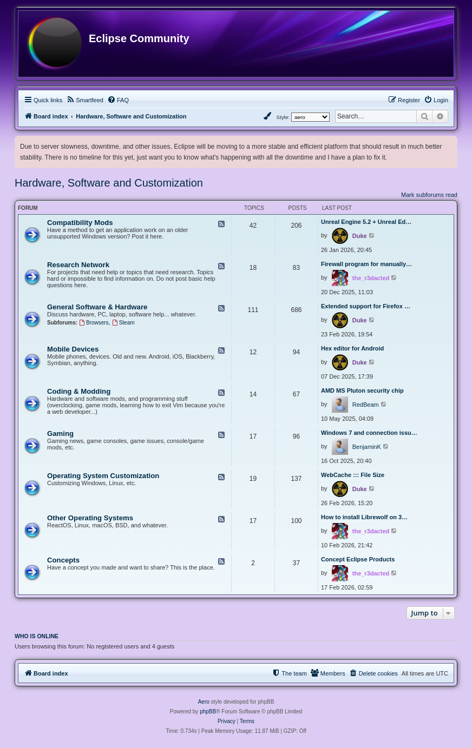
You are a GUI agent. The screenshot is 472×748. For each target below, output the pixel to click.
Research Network (78, 265)
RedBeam (365, 404)
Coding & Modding (78, 391)
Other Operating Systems (90, 518)
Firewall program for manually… (366, 264)
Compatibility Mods (80, 223)
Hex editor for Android (352, 348)
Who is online (36, 636)
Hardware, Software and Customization (109, 183)
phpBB (208, 711)
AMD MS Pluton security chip (362, 390)
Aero (203, 702)
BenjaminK (366, 446)
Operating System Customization (103, 476)
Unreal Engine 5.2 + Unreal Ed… (366, 222)
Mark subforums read (429, 194)
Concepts (63, 560)
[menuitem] (84, 100)
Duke (359, 236)
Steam (123, 323)
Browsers (94, 323)
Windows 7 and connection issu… (369, 432)
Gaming (60, 433)
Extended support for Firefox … (365, 306)
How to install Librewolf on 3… (364, 517)
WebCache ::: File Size (352, 475)
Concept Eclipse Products (358, 559)
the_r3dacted (370, 278)
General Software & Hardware (97, 307)
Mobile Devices (73, 349)
